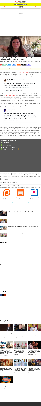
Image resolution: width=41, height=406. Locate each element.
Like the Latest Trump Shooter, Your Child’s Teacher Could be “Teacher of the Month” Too (22, 226)
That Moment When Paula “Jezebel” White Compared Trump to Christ (34, 369)
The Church (30, 61)
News (19, 61)
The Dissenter (20, 404)
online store (25, 202)
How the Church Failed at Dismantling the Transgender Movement (6, 386)
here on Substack (30, 69)
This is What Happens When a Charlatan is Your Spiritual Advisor (6, 369)
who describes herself (24, 72)
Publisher (3, 61)
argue (24, 128)
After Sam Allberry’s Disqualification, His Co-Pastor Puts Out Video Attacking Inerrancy (22, 211)
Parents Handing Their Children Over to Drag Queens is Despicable (19, 351)
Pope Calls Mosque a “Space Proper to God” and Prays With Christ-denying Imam (20, 369)
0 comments (37, 61)
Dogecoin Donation (21, 203)
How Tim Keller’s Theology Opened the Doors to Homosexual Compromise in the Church (6, 334)
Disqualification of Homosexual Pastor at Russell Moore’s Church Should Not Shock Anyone (33, 334)
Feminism (15, 61)
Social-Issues (24, 61)
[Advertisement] (20, 24)
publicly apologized (10, 95)
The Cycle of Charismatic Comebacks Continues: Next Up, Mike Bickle (34, 351)
